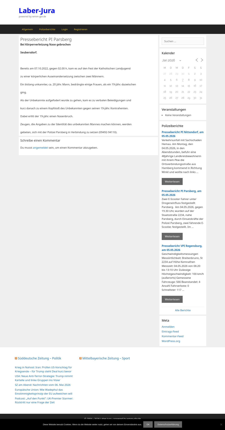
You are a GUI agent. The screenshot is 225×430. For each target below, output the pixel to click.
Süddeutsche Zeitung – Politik (39, 358)
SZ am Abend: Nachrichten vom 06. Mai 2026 (42, 385)
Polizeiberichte (47, 29)
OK (148, 424)
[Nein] (221, 424)
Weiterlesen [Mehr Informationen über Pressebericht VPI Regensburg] (172, 299)
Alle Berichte (183, 310)
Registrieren (80, 29)
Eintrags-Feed (170, 331)
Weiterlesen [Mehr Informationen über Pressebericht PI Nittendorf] (172, 181)
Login (65, 29)
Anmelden (168, 326)
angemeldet (40, 147)
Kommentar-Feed (172, 336)
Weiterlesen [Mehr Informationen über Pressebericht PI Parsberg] (172, 236)
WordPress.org (171, 341)
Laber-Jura (37, 10)
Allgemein (27, 29)
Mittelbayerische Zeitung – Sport (106, 358)
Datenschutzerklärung (168, 424)
